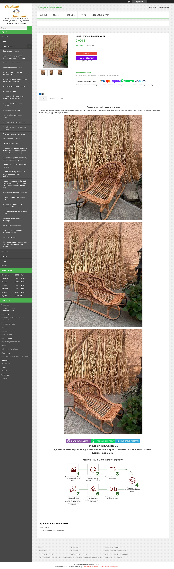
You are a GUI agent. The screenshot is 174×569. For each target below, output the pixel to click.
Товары (55, 15)
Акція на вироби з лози (12, 225)
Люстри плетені (9, 237)
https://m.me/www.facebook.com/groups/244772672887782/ (16, 356)
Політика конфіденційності (110, 567)
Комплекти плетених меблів (14, 86)
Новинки (4, 36)
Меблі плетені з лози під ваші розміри (14, 128)
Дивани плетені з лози (12, 63)
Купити (86, 53)
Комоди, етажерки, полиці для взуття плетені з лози (15, 80)
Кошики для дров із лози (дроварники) (12, 205)
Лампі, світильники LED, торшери (12, 219)
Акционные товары (79, 554)
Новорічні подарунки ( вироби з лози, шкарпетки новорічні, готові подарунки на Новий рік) (15, 184)
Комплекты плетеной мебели (116, 554)
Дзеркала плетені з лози (12, 68)
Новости (4, 251)
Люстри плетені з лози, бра (14, 122)
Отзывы (4, 266)
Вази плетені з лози (11, 51)
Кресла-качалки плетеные (115, 550)
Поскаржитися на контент (91, 567)
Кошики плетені (9, 91)
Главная (43, 15)
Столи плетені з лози (11, 143)
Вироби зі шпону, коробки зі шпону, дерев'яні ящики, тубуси (14, 174)
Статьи (4, 256)
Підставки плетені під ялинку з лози (15, 212)
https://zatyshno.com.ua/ (10, 342)
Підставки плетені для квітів (14, 134)
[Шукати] (29, 28)
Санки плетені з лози (11, 139)
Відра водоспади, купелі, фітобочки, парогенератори (14, 57)
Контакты (71, 15)
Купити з (86, 58)
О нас (3, 261)
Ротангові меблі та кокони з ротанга (14, 198)
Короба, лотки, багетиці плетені (12, 104)
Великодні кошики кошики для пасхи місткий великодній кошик (15, 244)
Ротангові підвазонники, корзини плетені (13, 231)
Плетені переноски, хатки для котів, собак (14, 166)
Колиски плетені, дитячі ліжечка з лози (12, 73)
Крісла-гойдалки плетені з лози (13, 116)
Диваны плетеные (112, 547)
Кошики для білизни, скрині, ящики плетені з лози (14, 97)
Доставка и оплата (101, 15)
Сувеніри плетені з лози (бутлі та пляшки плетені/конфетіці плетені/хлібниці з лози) (15, 150)
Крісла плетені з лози (11, 110)
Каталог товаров (8, 46)
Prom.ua (98, 564)
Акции (3, 41)
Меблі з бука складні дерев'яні (15, 192)
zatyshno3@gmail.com (9, 349)
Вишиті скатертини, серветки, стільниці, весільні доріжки (15, 159)
